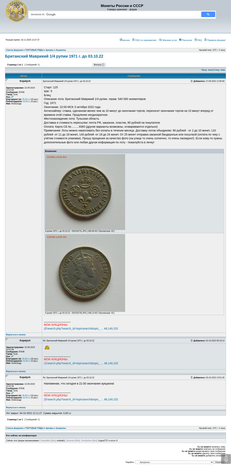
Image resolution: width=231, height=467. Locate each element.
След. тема (219, 70)
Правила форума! (215, 40)
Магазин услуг (168, 40)
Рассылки (185, 40)
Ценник (125, 40)
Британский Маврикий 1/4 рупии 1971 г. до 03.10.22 (54, 56)
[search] (113, 14)
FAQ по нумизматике (144, 40)
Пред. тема (207, 70)
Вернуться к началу (16, 335)
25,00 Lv (26, 99)
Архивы (50, 428)
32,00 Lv (26, 101)
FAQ (198, 40)
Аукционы (61, 428)
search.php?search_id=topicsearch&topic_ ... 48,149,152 (82, 328)
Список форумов (14, 428)
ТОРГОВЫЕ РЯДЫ (34, 428)
